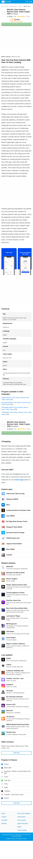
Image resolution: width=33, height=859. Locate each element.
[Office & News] (13, 6)
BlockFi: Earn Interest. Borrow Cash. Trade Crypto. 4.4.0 (14, 747)
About (3, 813)
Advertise (4, 820)
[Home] (2, 6)
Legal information (22, 823)
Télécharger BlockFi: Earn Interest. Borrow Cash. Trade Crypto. (14, 408)
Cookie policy (21, 817)
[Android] (6, 6)
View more (16, 753)
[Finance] (20, 6)
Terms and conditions (23, 813)
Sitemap (4, 823)
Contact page (19, 480)
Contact (3, 817)
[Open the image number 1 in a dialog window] (25, 261)
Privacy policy (21, 820)
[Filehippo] (6, 1)
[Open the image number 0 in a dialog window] (9, 261)
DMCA (19, 827)
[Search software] (27, 1)
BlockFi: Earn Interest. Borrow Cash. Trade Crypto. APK (18, 12)
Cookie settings (22, 830)
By (10, 16)
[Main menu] (31, 1)
